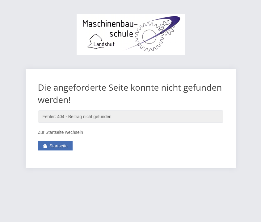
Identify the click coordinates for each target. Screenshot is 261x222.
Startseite (55, 145)
